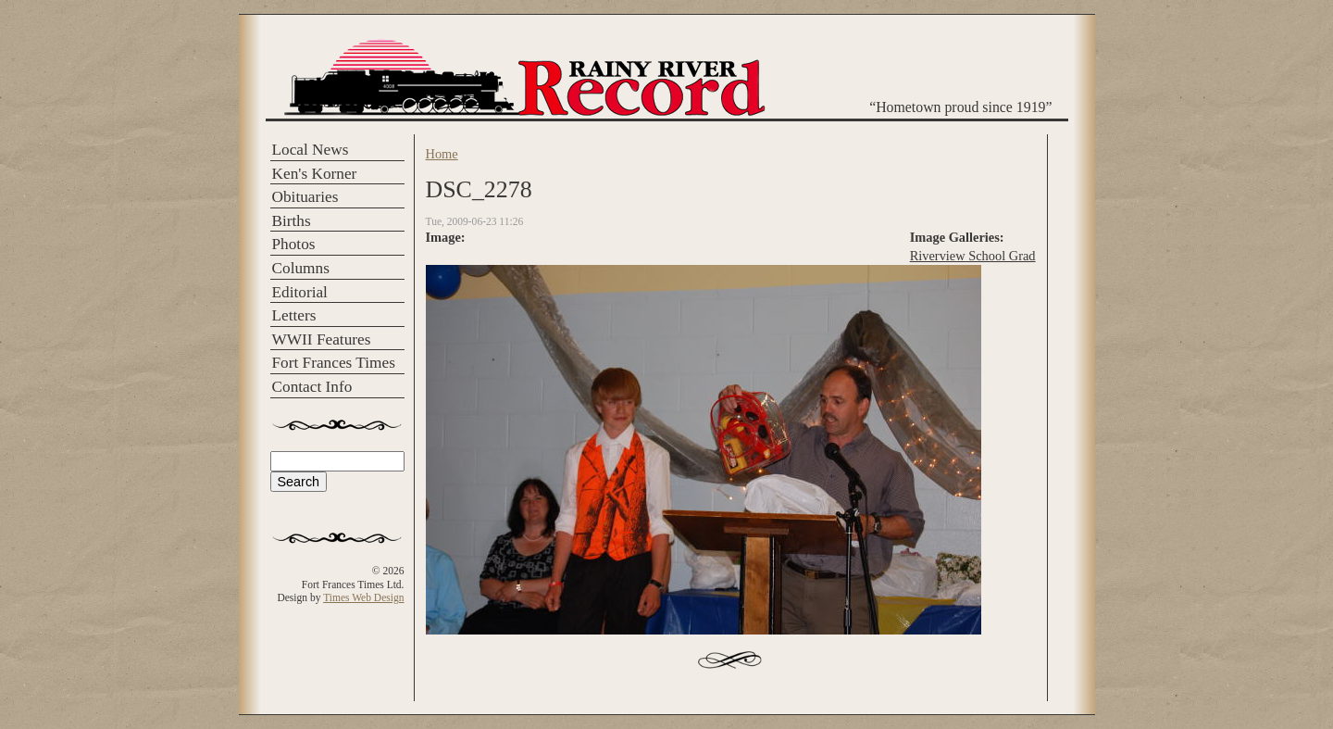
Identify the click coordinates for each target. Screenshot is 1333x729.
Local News (310, 149)
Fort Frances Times (333, 362)
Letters (294, 315)
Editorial (300, 292)
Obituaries (305, 197)
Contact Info (312, 387)
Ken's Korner (314, 173)
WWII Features (321, 339)
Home (442, 153)
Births (291, 221)
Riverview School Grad (973, 255)
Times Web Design (363, 597)
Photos (294, 244)
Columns (301, 268)
